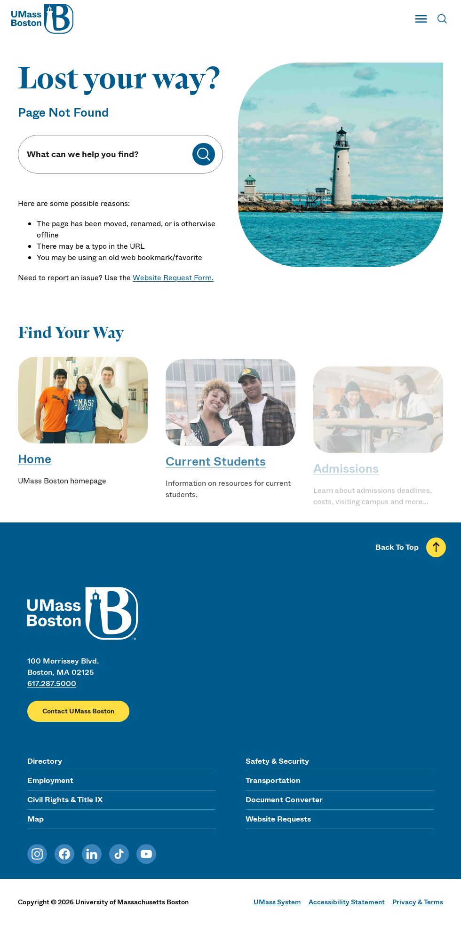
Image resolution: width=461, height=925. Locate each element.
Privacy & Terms (417, 902)
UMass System (277, 902)
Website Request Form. (173, 277)
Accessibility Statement (347, 902)
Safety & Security (277, 761)
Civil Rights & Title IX (65, 799)
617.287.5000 (51, 683)
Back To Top (397, 547)
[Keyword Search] (109, 154)
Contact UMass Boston (78, 711)
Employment (50, 780)
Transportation (273, 780)
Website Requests (278, 819)
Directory (44, 761)
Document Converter (284, 799)
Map (35, 819)
